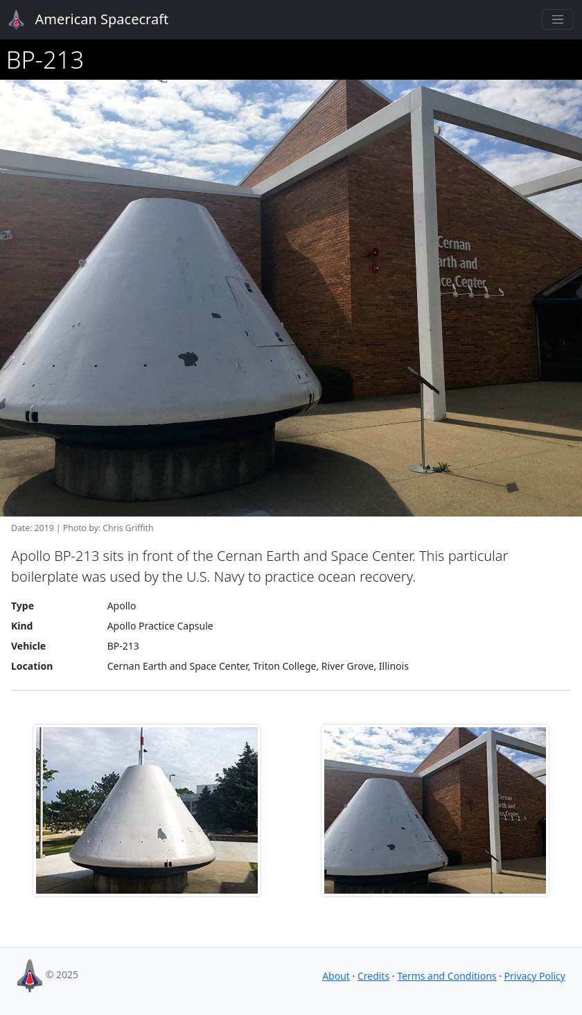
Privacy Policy (534, 975)
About (336, 975)
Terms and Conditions (446, 975)
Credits (373, 975)
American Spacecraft (80, 20)
